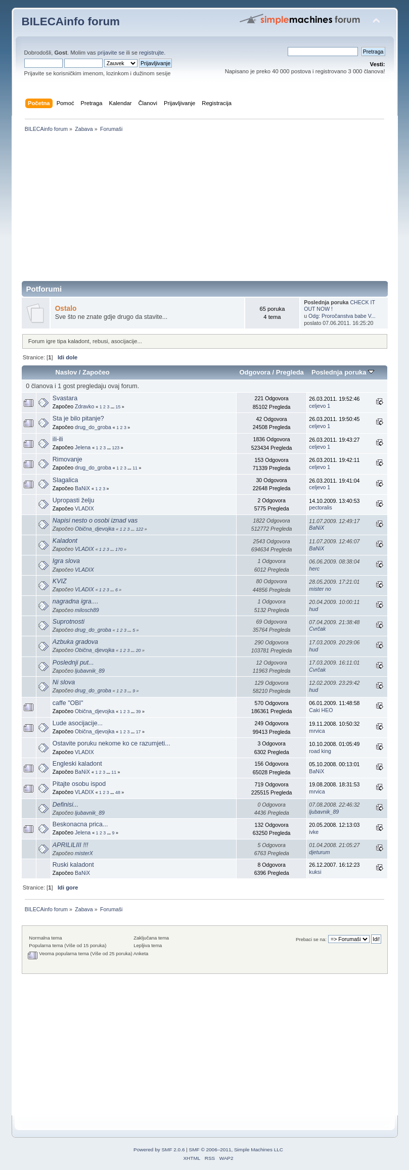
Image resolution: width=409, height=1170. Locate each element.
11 (135, 468)
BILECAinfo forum (71, 21)
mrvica (317, 731)
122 (140, 529)
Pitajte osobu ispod (79, 783)
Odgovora (254, 372)
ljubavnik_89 (90, 671)
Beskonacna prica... (80, 824)
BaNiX (82, 488)
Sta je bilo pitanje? (78, 418)
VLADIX (84, 508)
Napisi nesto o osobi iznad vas (95, 520)
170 (119, 549)
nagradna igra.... (76, 601)
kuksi (315, 872)
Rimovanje (67, 459)
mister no (320, 589)
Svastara (65, 398)
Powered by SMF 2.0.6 (159, 1149)
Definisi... (65, 804)
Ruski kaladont (73, 864)
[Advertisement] (205, 210)
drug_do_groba (93, 427)
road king (320, 751)
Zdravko (84, 406)
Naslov (66, 372)
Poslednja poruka (342, 372)
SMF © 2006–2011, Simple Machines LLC (236, 1149)
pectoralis (320, 507)
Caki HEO (321, 710)
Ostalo (66, 308)
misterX (84, 853)
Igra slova (66, 561)
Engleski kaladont (77, 763)
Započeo (96, 372)
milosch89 (87, 610)
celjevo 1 (319, 406)
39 (138, 711)
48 (117, 792)
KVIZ (60, 581)
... (113, 406)
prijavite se (111, 53)
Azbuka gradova (75, 641)
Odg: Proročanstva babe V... (342, 316)
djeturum (319, 852)
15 (118, 406)
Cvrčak (317, 629)
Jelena (82, 447)
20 (138, 650)
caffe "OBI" (68, 703)
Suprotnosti (68, 621)
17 (138, 731)
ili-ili (58, 439)
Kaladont (65, 540)
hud (313, 609)
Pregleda (290, 372)
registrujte (151, 53)
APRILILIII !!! (70, 845)
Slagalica (65, 480)
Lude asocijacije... (78, 723)
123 (116, 447)
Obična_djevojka (94, 529)
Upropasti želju (73, 500)
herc (314, 569)
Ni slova (64, 682)
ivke (314, 832)
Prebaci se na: (311, 939)
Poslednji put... (73, 662)
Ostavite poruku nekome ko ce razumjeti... (111, 743)
